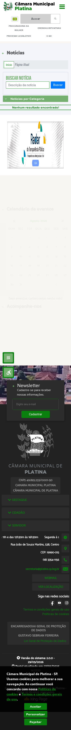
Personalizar (35, 714)
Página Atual (22, 65)
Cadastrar (35, 414)
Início (9, 65)
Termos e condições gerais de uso (46, 609)
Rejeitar (35, 722)
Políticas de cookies (55, 614)
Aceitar (35, 706)
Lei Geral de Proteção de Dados (45, 641)
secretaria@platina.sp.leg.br (42, 569)
